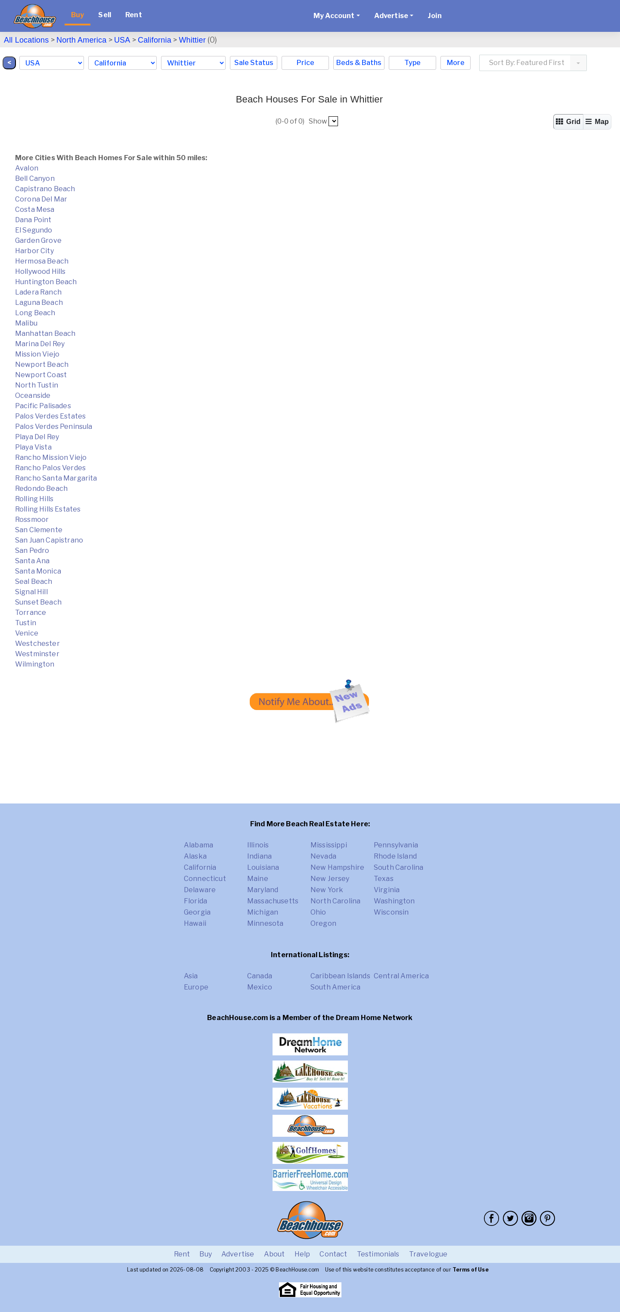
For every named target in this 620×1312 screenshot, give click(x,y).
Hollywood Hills (40, 271)
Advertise (237, 1254)
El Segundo (34, 230)
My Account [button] (334, 16)
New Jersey (330, 879)
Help (302, 1254)
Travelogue (428, 1254)
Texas (384, 879)
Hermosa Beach (41, 261)
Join (435, 16)
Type (412, 63)
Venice (26, 633)
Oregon (323, 923)
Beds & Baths (358, 63)
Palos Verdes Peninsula (54, 426)
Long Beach (35, 313)
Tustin (25, 623)
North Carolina (335, 901)
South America (335, 987)
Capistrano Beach (45, 189)
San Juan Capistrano (49, 540)
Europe (196, 987)
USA (122, 40)
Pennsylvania (396, 845)
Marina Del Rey (40, 344)
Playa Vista (33, 447)
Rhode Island (395, 856)
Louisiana (263, 867)
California (154, 40)
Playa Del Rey (37, 437)
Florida (195, 901)
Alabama (198, 845)
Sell (104, 15)
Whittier (192, 40)
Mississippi (328, 845)
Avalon (26, 168)
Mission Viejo (37, 354)
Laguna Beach (39, 302)
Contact (333, 1254)
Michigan (262, 912)
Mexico (259, 987)
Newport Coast (41, 375)
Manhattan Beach (45, 333)
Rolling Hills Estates (48, 509)
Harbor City (34, 251)
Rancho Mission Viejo (51, 457)
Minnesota (265, 923)
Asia (191, 976)
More (456, 63)
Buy (77, 15)
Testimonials (378, 1254)
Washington (394, 901)
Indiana (259, 856)
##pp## (333, 121)
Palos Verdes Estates (50, 416)
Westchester (37, 643)
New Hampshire (337, 867)
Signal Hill (31, 592)
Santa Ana (32, 561)
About (274, 1254)
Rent (133, 15)
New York (326, 890)
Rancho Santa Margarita (56, 478)
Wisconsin (391, 912)
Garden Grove (38, 240)
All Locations (26, 40)
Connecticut (205, 879)
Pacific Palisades (43, 406)
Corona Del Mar (41, 199)
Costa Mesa (35, 209)
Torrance (30, 612)
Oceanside (32, 395)
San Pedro (32, 550)
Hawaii (195, 923)
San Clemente (38, 530)
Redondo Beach (41, 488)
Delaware (200, 890)
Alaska (195, 856)
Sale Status (253, 63)
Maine (257, 879)
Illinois (258, 845)
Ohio (318, 912)
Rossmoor (32, 519)
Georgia (197, 912)
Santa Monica (38, 571)
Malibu (26, 323)
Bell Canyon (35, 178)
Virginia (387, 890)
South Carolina (398, 867)
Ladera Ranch (38, 292)
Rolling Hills (34, 499)
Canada (259, 976)
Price (305, 63)
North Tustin (36, 385)
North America (81, 40)
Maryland (262, 890)
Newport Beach (41, 364)
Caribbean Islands (340, 976)
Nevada (323, 856)
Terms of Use (471, 1269)
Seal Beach (34, 581)
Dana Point (33, 220)
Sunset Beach (38, 602)
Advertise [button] (391, 16)
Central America (401, 976)
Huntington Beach (46, 282)
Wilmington (35, 664)
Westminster (37, 654)
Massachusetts (272, 901)
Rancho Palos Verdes (50, 468)
